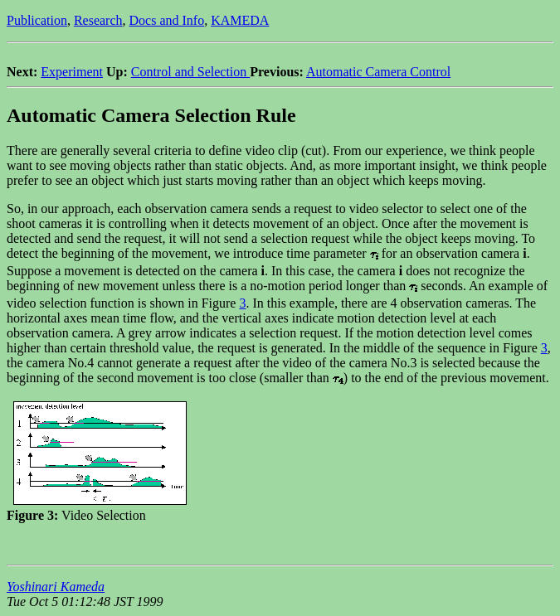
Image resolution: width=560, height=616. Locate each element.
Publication (37, 20)
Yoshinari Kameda (56, 587)
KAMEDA (240, 20)
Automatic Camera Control (378, 72)
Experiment (72, 72)
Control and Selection (191, 72)
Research (98, 20)
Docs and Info (167, 20)
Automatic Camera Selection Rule (151, 115)
